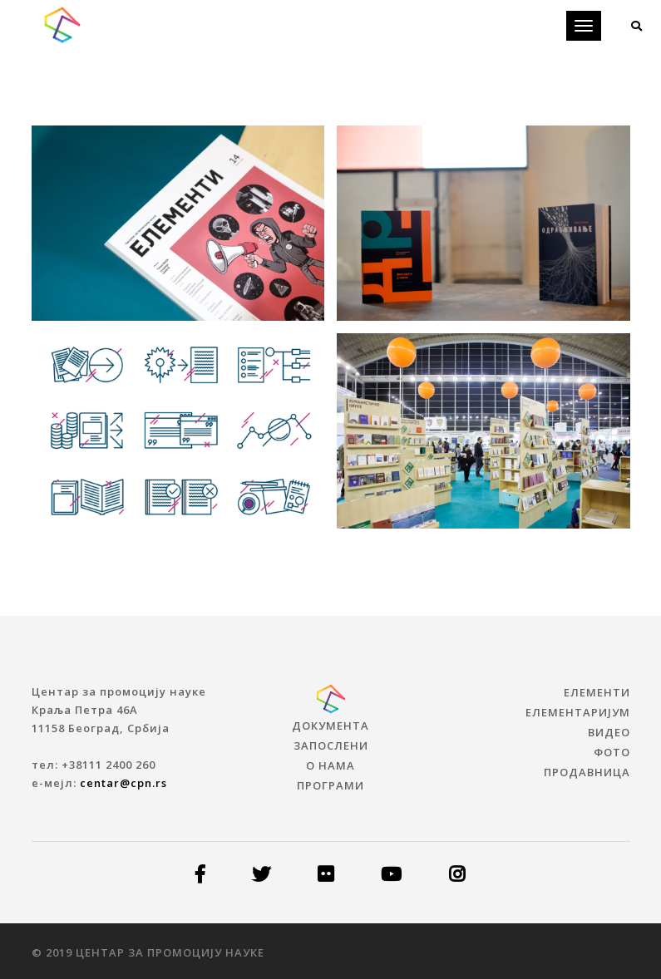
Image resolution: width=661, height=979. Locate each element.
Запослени (331, 745)
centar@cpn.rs (123, 782)
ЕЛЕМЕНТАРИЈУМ (577, 712)
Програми (330, 785)
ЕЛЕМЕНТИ (597, 692)
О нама (330, 765)
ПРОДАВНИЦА (587, 772)
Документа (330, 725)
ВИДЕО (609, 732)
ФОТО (612, 752)
